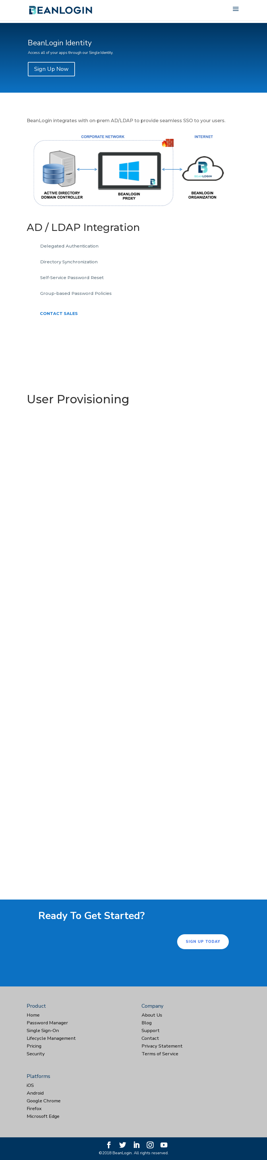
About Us (152, 1015)
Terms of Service (160, 1053)
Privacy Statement (162, 1046)
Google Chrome (44, 1100)
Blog (147, 1022)
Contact (150, 1038)
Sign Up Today (203, 941)
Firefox (34, 1108)
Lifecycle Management (51, 1038)
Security (36, 1053)
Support (151, 1030)
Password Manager (47, 1022)
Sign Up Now (51, 69)
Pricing (34, 1046)
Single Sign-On (43, 1030)
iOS (30, 1085)
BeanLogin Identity (60, 43)
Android (35, 1093)
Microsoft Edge (43, 1116)
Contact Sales (59, 313)
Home (33, 1015)
